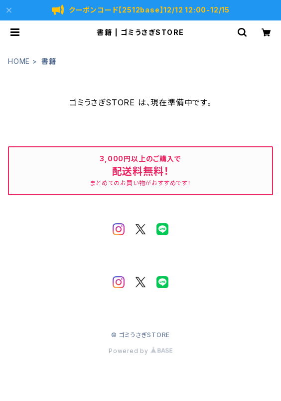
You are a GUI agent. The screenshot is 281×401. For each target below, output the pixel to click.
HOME (19, 61)
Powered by (140, 351)
